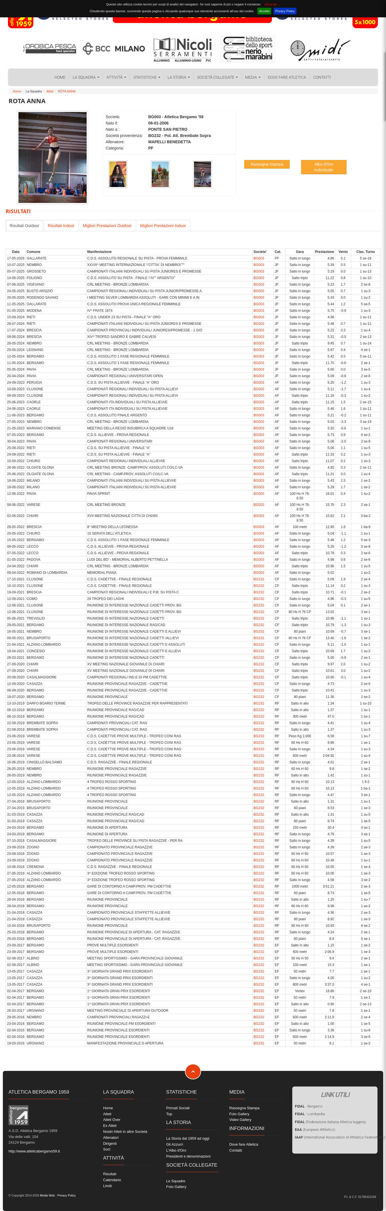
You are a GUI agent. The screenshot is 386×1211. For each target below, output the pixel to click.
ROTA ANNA (67, 91)
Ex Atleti (109, 1125)
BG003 (259, 258)
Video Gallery (240, 1119)
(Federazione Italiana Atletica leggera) (330, 1122)
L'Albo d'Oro (176, 1150)
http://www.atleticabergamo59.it (34, 1151)
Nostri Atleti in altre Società (125, 1131)
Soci (106, 1149)
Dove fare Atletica (287, 77)
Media (253, 77)
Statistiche (146, 77)
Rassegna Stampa (267, 164)
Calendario (112, 1180)
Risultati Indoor (61, 225)
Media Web (47, 1195)
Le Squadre (175, 1181)
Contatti (322, 77)
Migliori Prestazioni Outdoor (107, 225)
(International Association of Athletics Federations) (340, 1137)
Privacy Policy (285, 11)
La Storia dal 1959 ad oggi (187, 1138)
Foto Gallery (176, 1187)
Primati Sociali (177, 1108)
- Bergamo (308, 1106)
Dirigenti (110, 1143)
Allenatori (110, 1137)
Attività (116, 77)
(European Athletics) (315, 1129)
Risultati (109, 1174)
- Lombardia (310, 1114)
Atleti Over (111, 1119)
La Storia (179, 77)
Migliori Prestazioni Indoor (163, 225)
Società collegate (217, 77)
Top (169, 1114)
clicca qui (270, 4)
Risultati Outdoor (24, 225)
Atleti (49, 91)
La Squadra (86, 77)
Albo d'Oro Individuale (323, 167)
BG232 (259, 579)
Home (60, 77)
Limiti (107, 1186)
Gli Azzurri (174, 1144)
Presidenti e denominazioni (188, 1156)
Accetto (264, 11)
